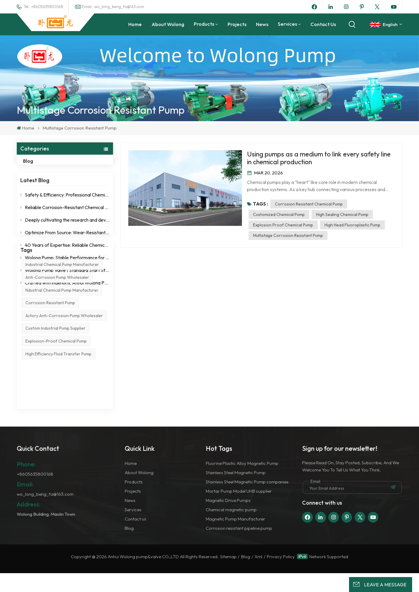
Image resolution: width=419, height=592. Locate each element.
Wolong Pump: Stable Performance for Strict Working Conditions (64, 264)
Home (135, 24)
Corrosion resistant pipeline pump (239, 547)
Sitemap (228, 576)
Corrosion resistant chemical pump (309, 204)
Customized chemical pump (279, 214)
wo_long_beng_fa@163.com (45, 513)
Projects (237, 24)
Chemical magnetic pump (231, 528)
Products (204, 24)
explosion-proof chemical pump (56, 405)
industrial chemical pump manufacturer (62, 328)
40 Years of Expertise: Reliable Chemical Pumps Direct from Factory (64, 251)
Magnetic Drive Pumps (228, 519)
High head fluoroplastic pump (352, 225)
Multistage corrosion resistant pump (288, 235)
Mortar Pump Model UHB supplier (239, 510)
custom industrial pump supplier (55, 392)
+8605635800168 (35, 493)
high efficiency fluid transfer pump (58, 418)
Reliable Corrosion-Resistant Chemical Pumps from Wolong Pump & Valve (64, 213)
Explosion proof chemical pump (283, 225)
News (262, 24)
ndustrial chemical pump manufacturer (61, 354)
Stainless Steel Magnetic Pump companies (247, 501)
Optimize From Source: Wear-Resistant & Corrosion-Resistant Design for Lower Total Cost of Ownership (64, 238)
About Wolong (168, 24)
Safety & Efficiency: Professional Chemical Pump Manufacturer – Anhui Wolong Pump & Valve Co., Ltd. (64, 201)
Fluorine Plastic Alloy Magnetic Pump (242, 482)
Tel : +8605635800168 (43, 6)
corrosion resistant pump (50, 367)
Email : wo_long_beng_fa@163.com (113, 6)
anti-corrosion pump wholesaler (57, 341)
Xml (258, 576)
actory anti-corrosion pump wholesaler (64, 379)
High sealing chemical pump (342, 214)
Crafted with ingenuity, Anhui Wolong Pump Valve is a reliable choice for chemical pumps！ (64, 289)
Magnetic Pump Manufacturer (235, 538)
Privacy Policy (281, 576)
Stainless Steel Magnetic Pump (236, 491)
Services (287, 24)
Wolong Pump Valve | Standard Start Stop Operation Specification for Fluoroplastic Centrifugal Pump (64, 276)
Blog (34, 161)
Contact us (323, 24)
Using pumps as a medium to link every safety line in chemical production (319, 158)
